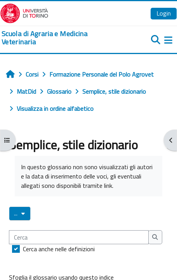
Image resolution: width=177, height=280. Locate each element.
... (22, 213)
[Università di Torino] (24, 12)
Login (163, 13)
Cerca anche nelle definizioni (59, 249)
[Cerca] (79, 237)
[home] (59, 38)
